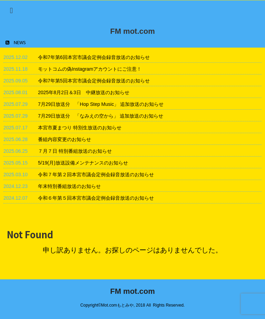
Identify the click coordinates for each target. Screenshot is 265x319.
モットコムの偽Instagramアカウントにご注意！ (89, 69)
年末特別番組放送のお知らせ (69, 186)
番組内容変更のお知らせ (64, 139)
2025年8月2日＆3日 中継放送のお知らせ (83, 92)
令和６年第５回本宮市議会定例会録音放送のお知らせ (96, 198)
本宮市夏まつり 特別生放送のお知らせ (79, 127)
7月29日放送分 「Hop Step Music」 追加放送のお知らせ (101, 104)
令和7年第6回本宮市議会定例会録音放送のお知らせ (94, 57)
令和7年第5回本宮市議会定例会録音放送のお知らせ (94, 80)
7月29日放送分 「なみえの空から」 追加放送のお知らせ (100, 116)
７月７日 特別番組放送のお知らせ (75, 151)
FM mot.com (132, 31)
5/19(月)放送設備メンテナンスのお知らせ (83, 163)
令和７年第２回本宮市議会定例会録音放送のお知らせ (96, 174)
